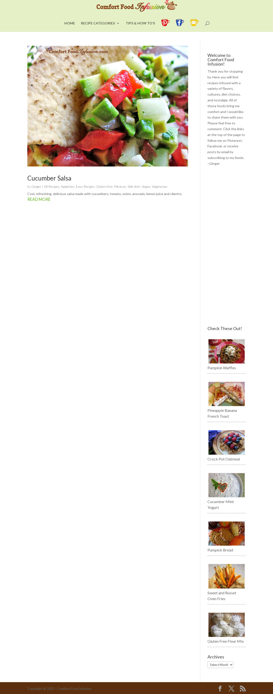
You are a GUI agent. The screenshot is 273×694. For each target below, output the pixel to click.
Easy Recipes (85, 186)
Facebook (214, 146)
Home (69, 30)
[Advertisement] (226, 246)
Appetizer (67, 186)
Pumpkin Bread (220, 550)
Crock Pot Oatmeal (223, 459)
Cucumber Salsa (49, 178)
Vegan (146, 186)
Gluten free (104, 186)
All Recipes (51, 186)
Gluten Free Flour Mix (225, 641)
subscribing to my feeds (225, 158)
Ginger (36, 186)
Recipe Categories (98, 30)
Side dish (134, 186)
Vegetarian (159, 186)
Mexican (120, 186)
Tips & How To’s (140, 30)
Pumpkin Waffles (221, 367)
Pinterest (234, 140)
